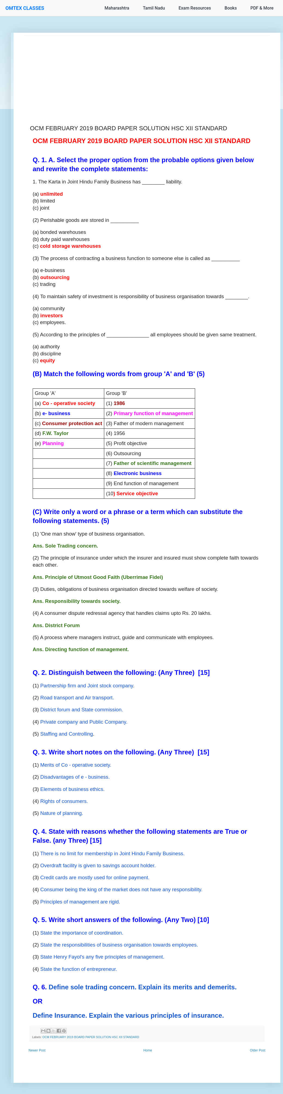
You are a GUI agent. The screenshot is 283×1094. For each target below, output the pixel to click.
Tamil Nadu (154, 8)
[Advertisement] (146, 74)
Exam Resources (195, 8)
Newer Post (37, 1050)
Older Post (257, 1050)
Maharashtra (116, 8)
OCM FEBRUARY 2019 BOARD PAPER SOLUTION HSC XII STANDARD (90, 1037)
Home (147, 1050)
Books (230, 8)
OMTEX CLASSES (24, 8)
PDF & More (261, 8)
